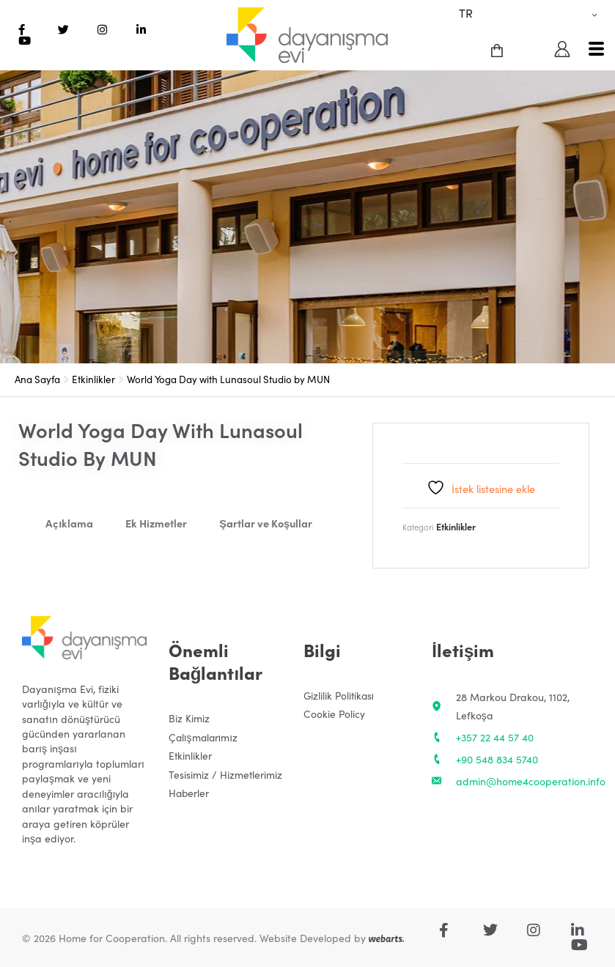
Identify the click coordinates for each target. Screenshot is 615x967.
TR (466, 12)
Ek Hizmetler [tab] (156, 522)
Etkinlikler (93, 379)
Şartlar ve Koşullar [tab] (265, 522)
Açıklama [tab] (69, 522)
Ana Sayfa (37, 379)
